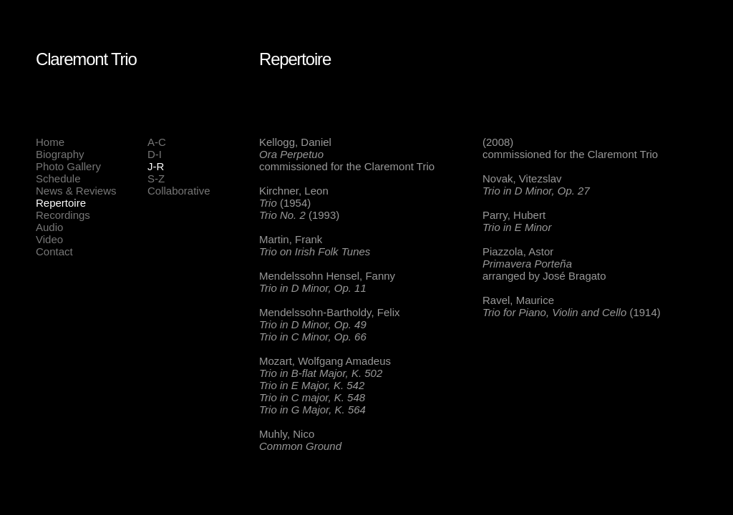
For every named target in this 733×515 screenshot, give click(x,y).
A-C (156, 142)
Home (50, 142)
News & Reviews (76, 191)
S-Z (156, 178)
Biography (60, 154)
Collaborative (178, 191)
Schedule (58, 178)
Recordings (63, 215)
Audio (49, 227)
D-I (154, 154)
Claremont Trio (86, 59)
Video (49, 239)
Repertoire (61, 203)
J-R (155, 166)
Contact (54, 251)
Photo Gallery (68, 166)
